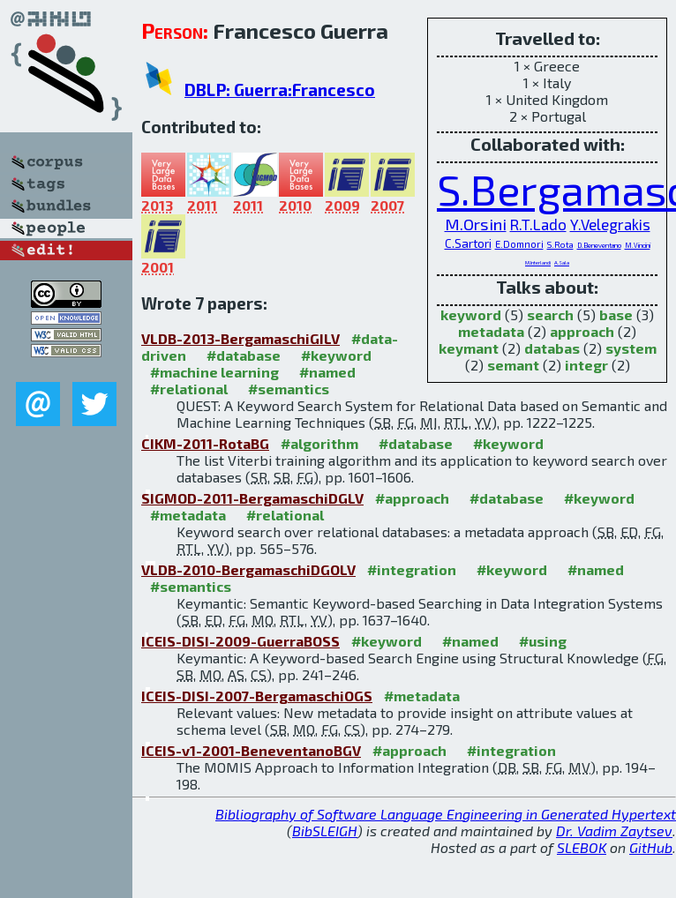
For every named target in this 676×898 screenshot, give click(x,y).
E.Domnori (519, 244)
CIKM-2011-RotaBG (205, 443)
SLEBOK (581, 847)
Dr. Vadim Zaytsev (614, 830)
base (616, 314)
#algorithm (319, 443)
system (631, 348)
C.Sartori (468, 243)
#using (543, 640)
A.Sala (561, 262)
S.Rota (560, 244)
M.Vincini (637, 246)
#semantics (288, 388)
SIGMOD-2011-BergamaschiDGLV (252, 498)
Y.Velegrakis (610, 224)
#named (327, 371)
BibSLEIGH (324, 830)
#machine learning (214, 371)
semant (513, 364)
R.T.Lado (538, 224)
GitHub (650, 847)
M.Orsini (476, 224)
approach (582, 331)
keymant (469, 348)
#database (244, 355)
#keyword (336, 355)
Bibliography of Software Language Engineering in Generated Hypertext (445, 813)
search (550, 314)
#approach (412, 498)
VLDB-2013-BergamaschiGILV (240, 338)
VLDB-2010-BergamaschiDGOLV (248, 569)
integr (586, 364)
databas (552, 348)
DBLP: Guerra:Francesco (279, 89)
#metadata (188, 514)
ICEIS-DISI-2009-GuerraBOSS (240, 640)
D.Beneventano (599, 246)
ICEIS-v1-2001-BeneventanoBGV (251, 750)
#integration (411, 569)
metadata (491, 331)
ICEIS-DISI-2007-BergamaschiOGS (256, 695)
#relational (189, 388)
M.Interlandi (538, 262)
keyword (470, 314)
